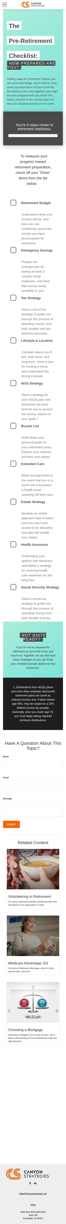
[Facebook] (30, 1183)
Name (6, 756)
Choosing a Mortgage (25, 1030)
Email (6, 777)
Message (7, 798)
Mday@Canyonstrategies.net (33, 1193)
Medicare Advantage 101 (28, 963)
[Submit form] (11, 824)
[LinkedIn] (35, 1183)
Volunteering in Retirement (29, 896)
